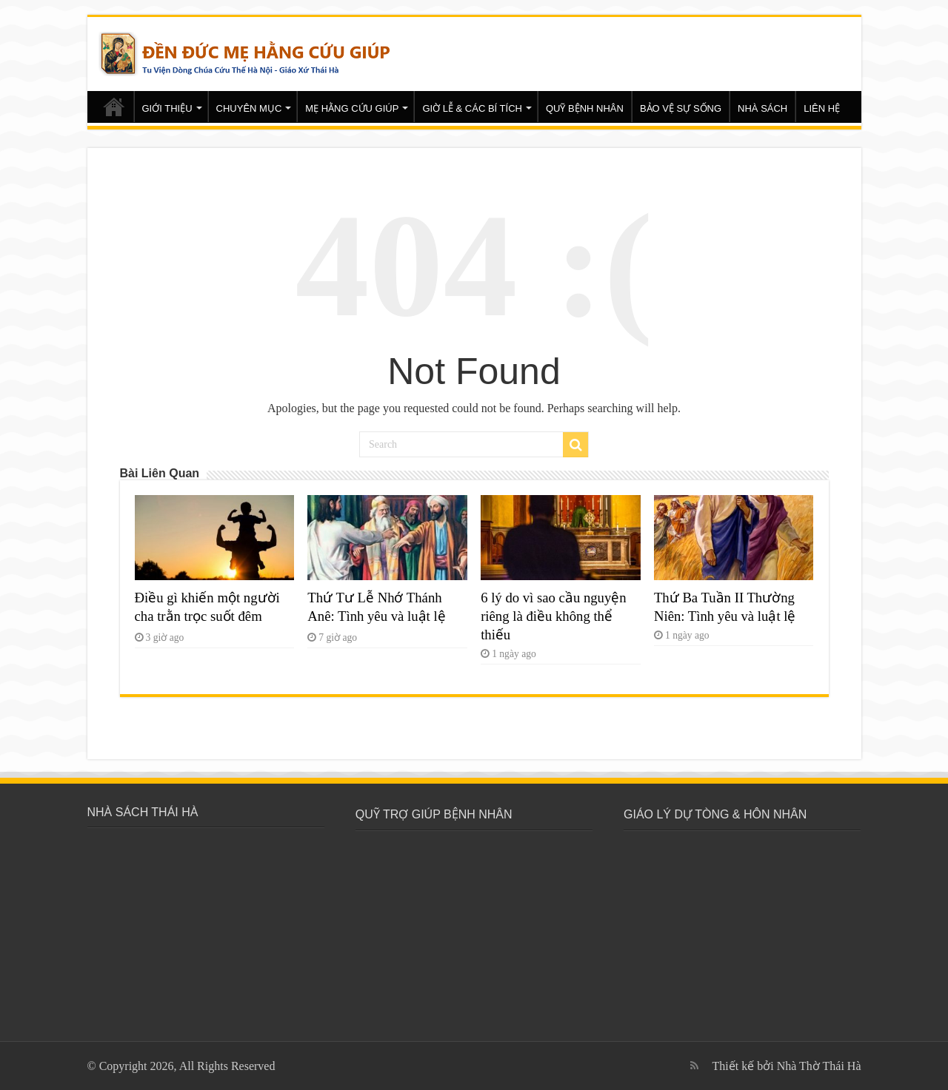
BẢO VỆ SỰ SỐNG (680, 108)
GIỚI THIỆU (167, 108)
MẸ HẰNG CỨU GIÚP (351, 108)
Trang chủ (114, 106)
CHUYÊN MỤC (249, 108)
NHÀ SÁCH (762, 108)
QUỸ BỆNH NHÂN (585, 108)
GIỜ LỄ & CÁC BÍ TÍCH (472, 108)
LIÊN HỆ (822, 108)
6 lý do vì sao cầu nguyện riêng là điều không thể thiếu (554, 616)
